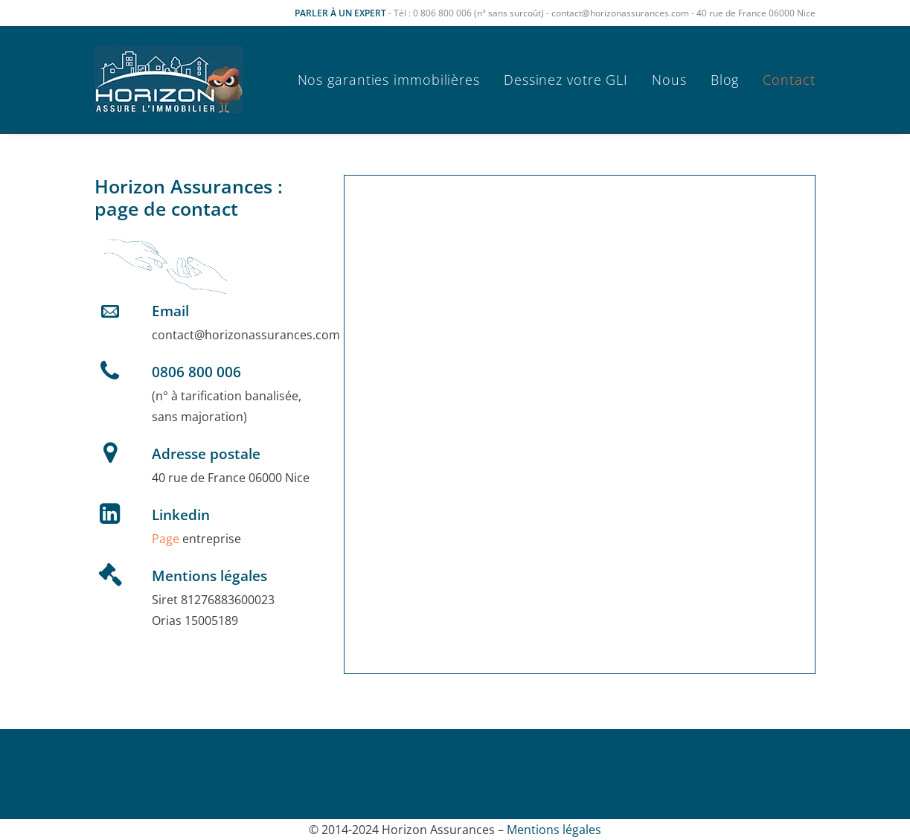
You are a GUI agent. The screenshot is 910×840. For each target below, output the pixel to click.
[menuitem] (394, 79)
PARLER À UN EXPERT (340, 13)
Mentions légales (554, 829)
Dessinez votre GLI (566, 80)
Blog (725, 80)
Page (165, 538)
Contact (789, 80)
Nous (669, 80)
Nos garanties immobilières (389, 80)
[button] (109, 519)
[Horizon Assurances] (168, 79)
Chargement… (579, 422)
